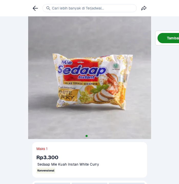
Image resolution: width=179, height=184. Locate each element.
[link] (35, 8)
